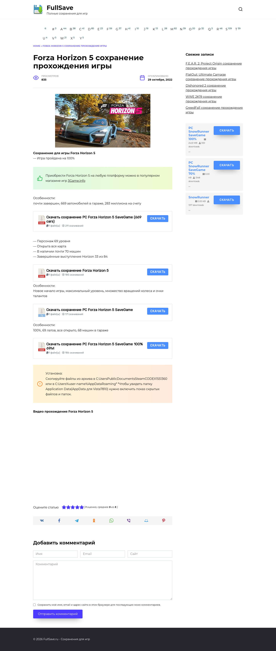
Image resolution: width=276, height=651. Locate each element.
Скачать (157, 218)
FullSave (60, 7)
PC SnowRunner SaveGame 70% (199, 168)
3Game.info (76, 181)
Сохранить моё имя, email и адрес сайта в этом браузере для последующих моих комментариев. (99, 604)
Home (36, 46)
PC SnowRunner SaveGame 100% (199, 133)
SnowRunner (199, 197)
